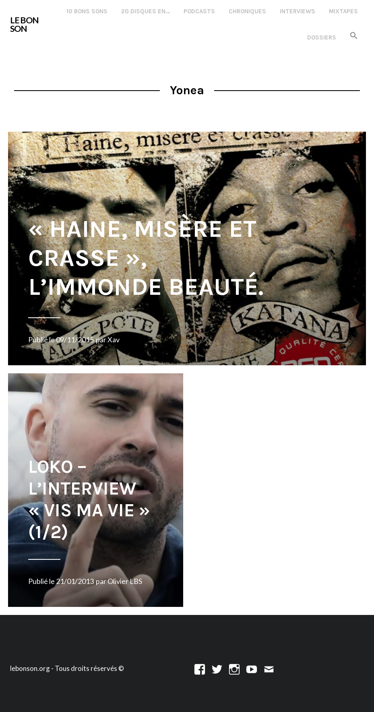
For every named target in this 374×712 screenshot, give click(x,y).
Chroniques (247, 11)
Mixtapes (343, 11)
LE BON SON (24, 24)
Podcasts (199, 11)
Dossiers (321, 37)
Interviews (297, 11)
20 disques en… (145, 11)
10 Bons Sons (86, 11)
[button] (354, 36)
